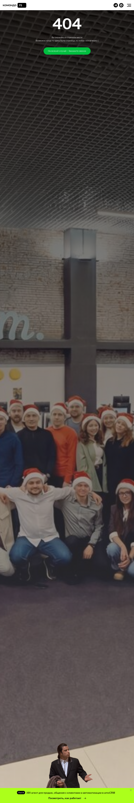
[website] (116, 6)
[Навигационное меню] (129, 5)
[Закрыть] (131, 790)
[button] (67, 51)
